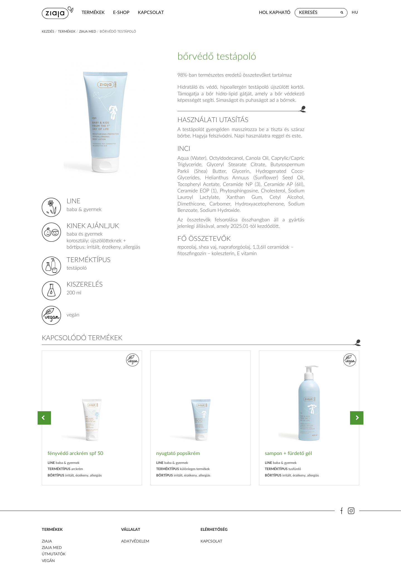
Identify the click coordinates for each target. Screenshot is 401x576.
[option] (92, 418)
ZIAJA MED (52, 548)
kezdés (48, 31)
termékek (93, 12)
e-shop (121, 12)
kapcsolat (151, 12)
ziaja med (87, 31)
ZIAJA (47, 541)
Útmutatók (53, 554)
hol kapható (274, 12)
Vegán (48, 561)
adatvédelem (135, 541)
